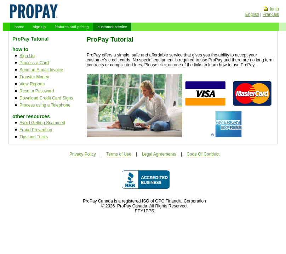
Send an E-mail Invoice (41, 69)
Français (271, 14)
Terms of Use (118, 154)
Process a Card (34, 62)
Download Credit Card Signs (46, 98)
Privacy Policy (82, 154)
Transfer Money (34, 76)
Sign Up (27, 55)
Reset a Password (36, 91)
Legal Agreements (159, 154)
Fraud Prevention (35, 129)
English (252, 14)
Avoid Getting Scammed (42, 122)
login (274, 8)
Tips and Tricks (33, 136)
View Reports (32, 83)
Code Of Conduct (203, 154)
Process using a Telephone (44, 105)
